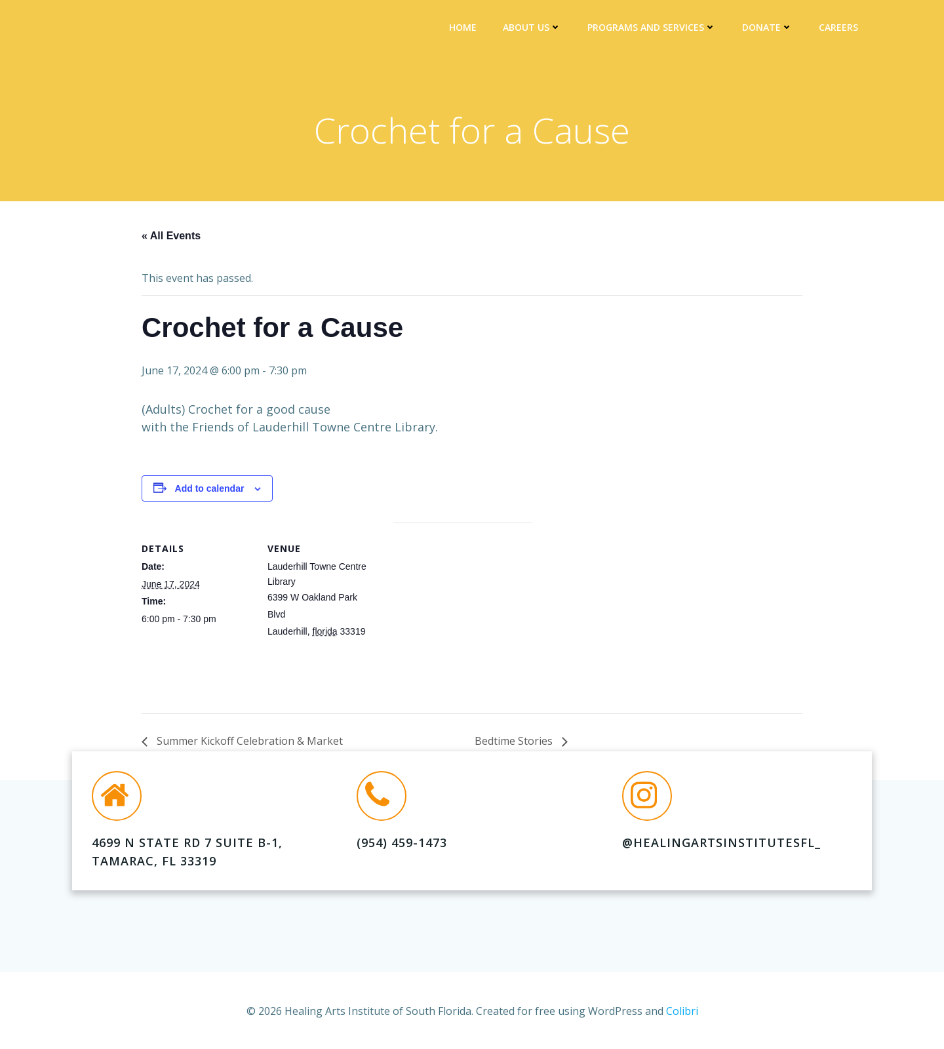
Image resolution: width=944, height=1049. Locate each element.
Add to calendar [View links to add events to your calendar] (210, 495)
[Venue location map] (462, 620)
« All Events (171, 242)
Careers (843, 30)
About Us (536, 30)
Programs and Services (656, 30)
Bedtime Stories (515, 749)
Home (467, 30)
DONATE (772, 30)
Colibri (682, 1009)
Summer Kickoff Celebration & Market (248, 749)
